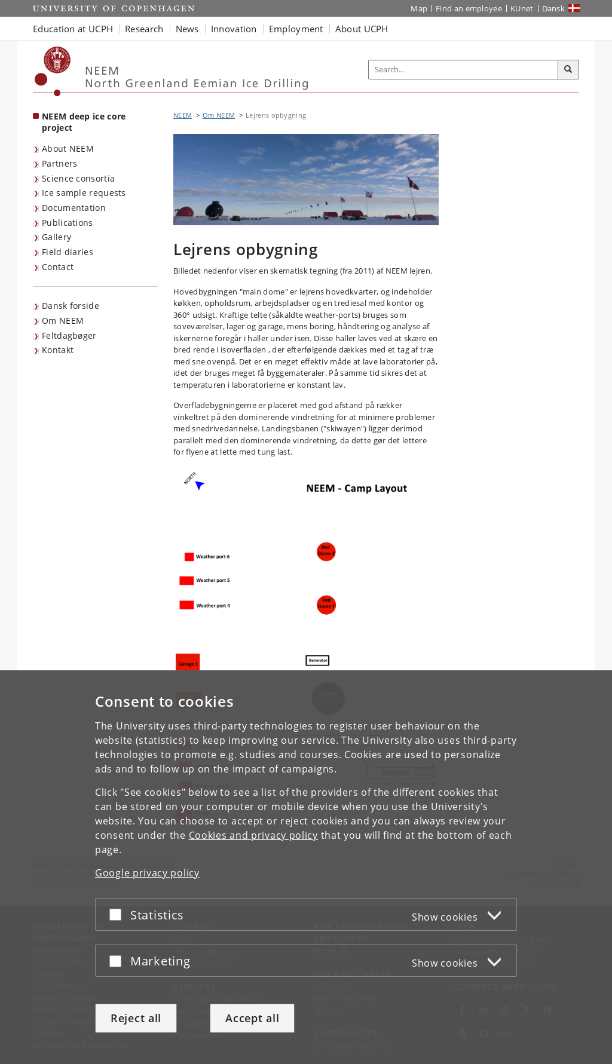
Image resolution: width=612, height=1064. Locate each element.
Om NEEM (63, 320)
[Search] (568, 70)
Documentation (74, 207)
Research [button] (144, 29)
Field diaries (67, 251)
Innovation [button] (234, 29)
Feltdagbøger (69, 335)
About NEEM (68, 148)
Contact (58, 266)
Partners (59, 163)
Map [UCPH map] (419, 8)
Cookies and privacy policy (253, 835)
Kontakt (58, 349)
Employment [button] (296, 29)
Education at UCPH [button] (73, 29)
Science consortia (78, 178)
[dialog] (306, 867)
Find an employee (469, 8)
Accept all (252, 1018)
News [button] (187, 29)
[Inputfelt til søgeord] (463, 69)
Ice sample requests (84, 192)
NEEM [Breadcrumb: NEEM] (182, 115)
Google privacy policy (147, 872)
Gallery (56, 237)
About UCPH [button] (361, 29)
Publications (67, 222)
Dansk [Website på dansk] (553, 8)
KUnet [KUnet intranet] (522, 8)
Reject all (136, 1018)
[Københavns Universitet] (53, 71)
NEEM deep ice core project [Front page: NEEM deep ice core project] (84, 122)
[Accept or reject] (118, 914)
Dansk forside (70, 305)
